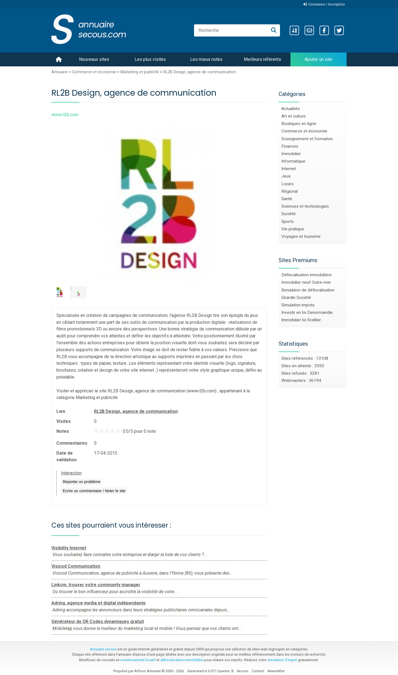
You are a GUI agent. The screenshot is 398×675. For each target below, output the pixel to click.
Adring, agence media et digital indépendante (98, 603)
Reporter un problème (81, 481)
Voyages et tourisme (301, 236)
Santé (286, 198)
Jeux (286, 176)
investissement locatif (138, 660)
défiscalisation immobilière (181, 660)
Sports (287, 221)
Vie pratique (292, 228)
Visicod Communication (75, 566)
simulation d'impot (282, 660)
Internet (288, 168)
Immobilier (291, 153)
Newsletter (276, 671)
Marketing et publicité (140, 72)
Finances (289, 146)
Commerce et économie (94, 72)
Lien (60, 411)
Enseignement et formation (307, 138)
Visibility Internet (68, 548)
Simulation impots (298, 305)
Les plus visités (150, 59)
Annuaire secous (103, 649)
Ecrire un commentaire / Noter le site (94, 491)
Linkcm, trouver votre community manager (95, 584)
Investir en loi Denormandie (307, 312)
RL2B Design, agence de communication (199, 72)
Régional (289, 191)
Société (288, 213)
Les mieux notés (206, 59)
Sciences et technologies (305, 206)
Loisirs (287, 183)
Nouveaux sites (94, 59)
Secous (242, 671)
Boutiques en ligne (298, 123)
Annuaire (59, 72)
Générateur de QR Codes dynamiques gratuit (97, 621)
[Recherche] (273, 30)
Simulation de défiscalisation (307, 290)
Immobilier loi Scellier (301, 319)
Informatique (293, 161)
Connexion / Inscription (326, 4)
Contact (258, 671)
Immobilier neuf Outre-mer (306, 282)
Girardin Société (296, 297)
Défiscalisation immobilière (306, 274)
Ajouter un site (318, 59)
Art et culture (293, 116)
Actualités (290, 108)
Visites (63, 421)
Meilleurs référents (262, 59)
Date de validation (66, 456)
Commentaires (71, 443)
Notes (62, 431)
